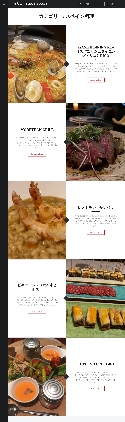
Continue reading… (97, 79)
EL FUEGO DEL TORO (95, 364)
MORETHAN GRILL (37, 130)
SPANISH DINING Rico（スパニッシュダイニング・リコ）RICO (96, 51)
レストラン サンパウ (96, 208)
